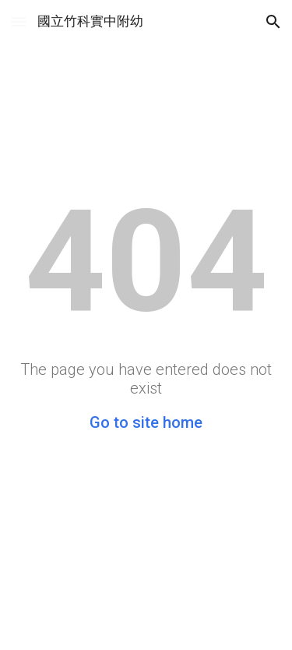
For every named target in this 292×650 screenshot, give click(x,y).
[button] (18, 21)
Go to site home (146, 422)
